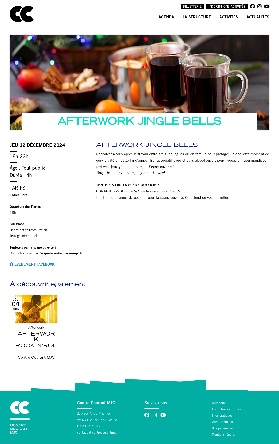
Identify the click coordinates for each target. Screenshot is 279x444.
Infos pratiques (222, 416)
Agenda (166, 17)
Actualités (258, 17)
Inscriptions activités (227, 6)
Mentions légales (224, 434)
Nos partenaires (223, 428)
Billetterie (192, 6)
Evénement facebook (32, 264)
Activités (229, 17)
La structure (197, 17)
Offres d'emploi (222, 422)
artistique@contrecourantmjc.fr (155, 191)
